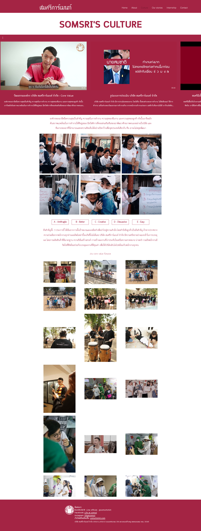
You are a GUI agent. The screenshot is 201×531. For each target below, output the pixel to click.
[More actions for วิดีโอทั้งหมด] (4, 38)
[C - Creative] (100, 222)
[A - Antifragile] (60, 222)
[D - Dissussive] (120, 222)
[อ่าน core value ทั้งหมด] (100, 254)
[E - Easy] (140, 222)
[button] (4, 38)
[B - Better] (80, 222)
